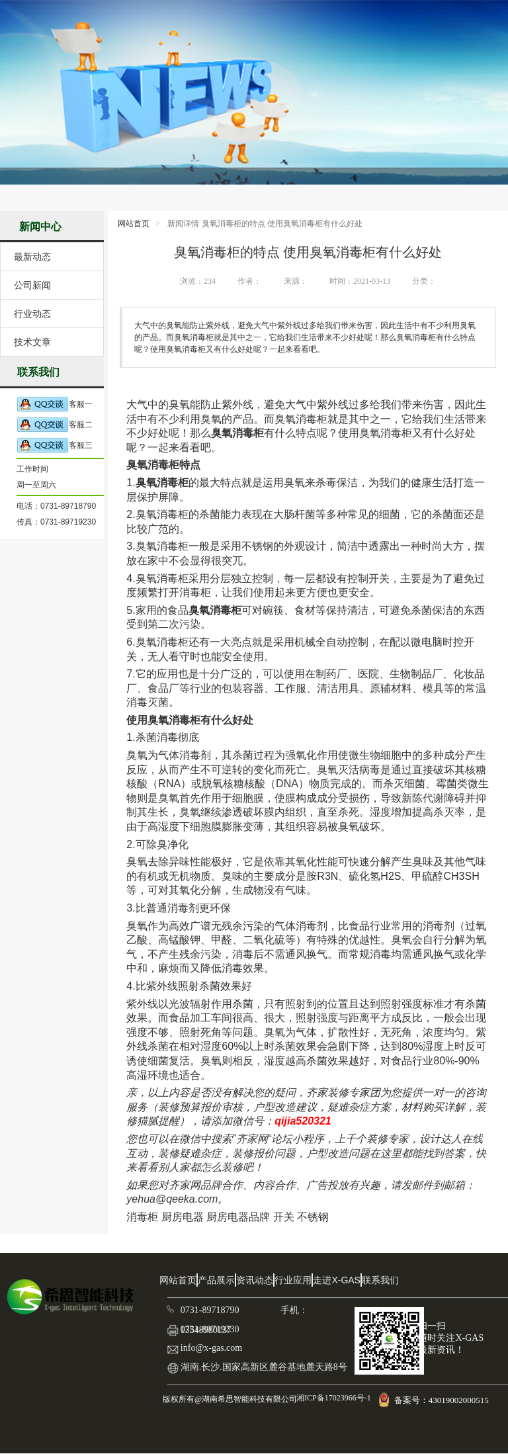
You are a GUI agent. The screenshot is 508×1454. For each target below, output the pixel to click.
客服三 (55, 445)
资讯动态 (254, 1280)
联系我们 (380, 1280)
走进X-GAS (336, 1280)
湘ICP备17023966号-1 (332, 1397)
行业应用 (293, 1280)
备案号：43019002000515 (442, 1400)
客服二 (55, 425)
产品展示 (216, 1280)
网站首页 (133, 223)
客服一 (55, 404)
